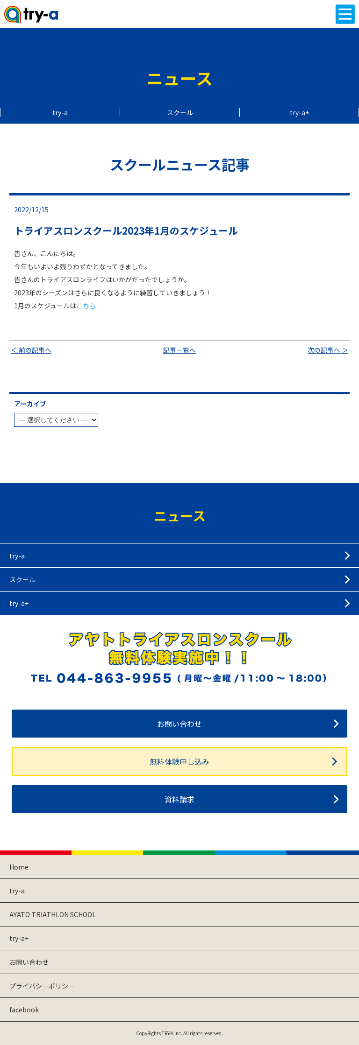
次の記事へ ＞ (328, 350)
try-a (60, 112)
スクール (180, 112)
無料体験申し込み (179, 761)
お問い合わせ (179, 723)
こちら (86, 305)
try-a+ (299, 112)
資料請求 (179, 799)
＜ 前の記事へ (31, 350)
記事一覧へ (179, 350)
